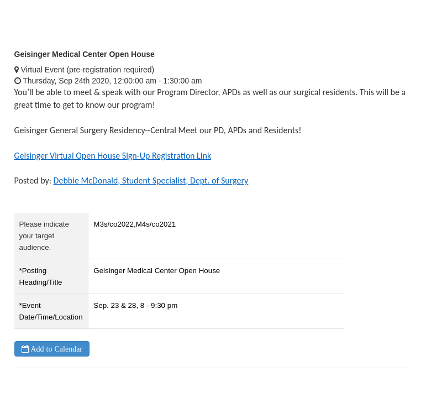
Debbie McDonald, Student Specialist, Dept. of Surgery (151, 180)
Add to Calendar (56, 349)
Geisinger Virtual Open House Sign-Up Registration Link (113, 155)
